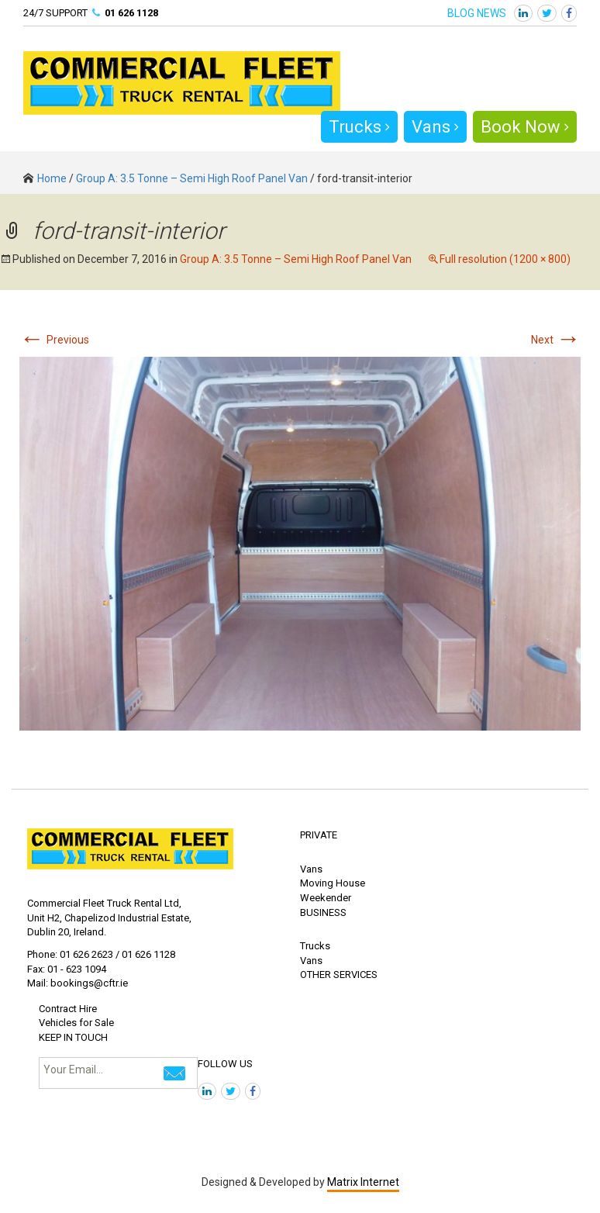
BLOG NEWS (476, 13)
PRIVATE (318, 835)
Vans (435, 127)
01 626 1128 (131, 13)
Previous (54, 339)
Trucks (359, 127)
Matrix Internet (363, 1182)
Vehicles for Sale (76, 1022)
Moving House (332, 883)
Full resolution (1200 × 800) (505, 259)
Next (556, 339)
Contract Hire (68, 1008)
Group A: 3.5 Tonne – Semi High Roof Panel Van (192, 178)
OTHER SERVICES (339, 974)
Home (45, 178)
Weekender (325, 898)
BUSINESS (323, 912)
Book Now (525, 127)
